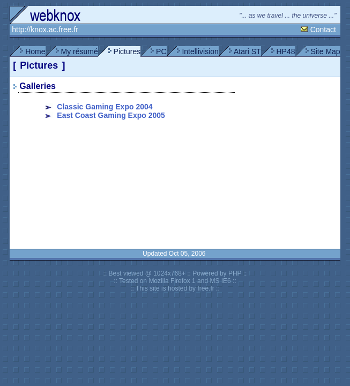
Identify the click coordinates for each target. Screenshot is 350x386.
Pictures (127, 51)
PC (161, 51)
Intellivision (200, 51)
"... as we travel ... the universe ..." (288, 15)
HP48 (285, 51)
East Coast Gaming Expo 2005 (111, 115)
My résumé (79, 51)
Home (35, 51)
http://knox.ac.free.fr (45, 29)
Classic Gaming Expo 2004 (104, 106)
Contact (323, 29)
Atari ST (247, 51)
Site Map (325, 51)
